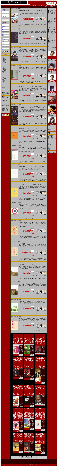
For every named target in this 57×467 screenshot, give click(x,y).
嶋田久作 (22, 320)
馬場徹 (35, 110)
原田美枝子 (36, 169)
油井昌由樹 (23, 69)
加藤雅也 (36, 131)
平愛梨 (32, 266)
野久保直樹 (32, 109)
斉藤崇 (38, 110)
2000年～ (4, 58)
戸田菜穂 (27, 68)
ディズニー (50, 136)
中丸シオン (39, 50)
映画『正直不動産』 (52, 40)
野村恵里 (36, 187)
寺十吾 (43, 187)
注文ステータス (54, 6)
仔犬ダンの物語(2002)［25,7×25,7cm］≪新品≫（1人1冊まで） (40, 434)
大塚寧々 (28, 188)
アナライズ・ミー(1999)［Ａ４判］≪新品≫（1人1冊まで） (40, 386)
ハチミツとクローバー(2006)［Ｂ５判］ (28, 222)
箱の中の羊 (50, 33)
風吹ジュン (41, 168)
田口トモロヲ (23, 32)
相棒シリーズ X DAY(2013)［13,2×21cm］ (29, 30)
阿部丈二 (31, 13)
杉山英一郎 (42, 186)
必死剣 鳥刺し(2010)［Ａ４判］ (27, 67)
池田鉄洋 (20, 226)
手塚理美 (22, 268)
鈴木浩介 (41, 88)
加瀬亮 (29, 223)
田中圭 (21, 168)
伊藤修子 (25, 267)
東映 (49, 147)
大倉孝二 (35, 302)
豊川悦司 (41, 67)
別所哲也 (32, 31)
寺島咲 (37, 109)
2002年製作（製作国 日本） (43, 450)
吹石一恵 (36, 205)
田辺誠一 (37, 88)
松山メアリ (36, 13)
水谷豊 (23, 33)
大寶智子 (44, 302)
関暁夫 (37, 186)
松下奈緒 (32, 130)
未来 (49, 43)
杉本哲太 (36, 320)
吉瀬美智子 (27, 90)
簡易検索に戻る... (5, 52)
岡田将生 (27, 187)
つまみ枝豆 (28, 69)
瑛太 (26, 186)
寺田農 (35, 51)
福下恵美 (23, 110)
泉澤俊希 (20, 111)
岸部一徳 (20, 71)
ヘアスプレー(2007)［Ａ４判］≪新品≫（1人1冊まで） (17, 336)
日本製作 (3, 63)
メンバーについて (5, 107)
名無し (49, 37)
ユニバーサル (50, 137)
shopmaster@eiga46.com (52, 5)
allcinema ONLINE (51, 130)
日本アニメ (3, 79)
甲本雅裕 (27, 12)
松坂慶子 (44, 131)
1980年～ (4, 60)
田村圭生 (34, 186)
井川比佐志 (26, 302)
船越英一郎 (40, 12)
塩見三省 (31, 169)
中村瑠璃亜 (41, 109)
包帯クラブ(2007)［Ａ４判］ (26, 166)
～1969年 (4, 62)
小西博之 (30, 50)
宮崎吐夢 (23, 225)
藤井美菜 (32, 131)
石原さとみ (44, 166)
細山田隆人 (36, 319)
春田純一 (38, 225)
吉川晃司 (23, 68)
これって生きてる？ (52, 32)
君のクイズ (50, 42)
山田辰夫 (25, 208)
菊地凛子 (40, 266)
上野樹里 (32, 284)
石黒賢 (40, 131)
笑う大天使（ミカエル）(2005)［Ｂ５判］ (29, 264)
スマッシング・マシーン (52, 60)
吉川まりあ (42, 110)
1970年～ (4, 61)
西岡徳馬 (26, 268)
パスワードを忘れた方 (5, 17)
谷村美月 (34, 267)
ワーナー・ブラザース (52, 138)
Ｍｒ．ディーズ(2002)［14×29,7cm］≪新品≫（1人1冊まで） (40, 358)
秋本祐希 (36, 89)
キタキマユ (39, 267)
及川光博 (26, 33)
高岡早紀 (40, 319)
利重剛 (35, 225)
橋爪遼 (31, 319)
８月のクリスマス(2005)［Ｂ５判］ (27, 301)
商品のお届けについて (5, 104)
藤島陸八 (23, 187)
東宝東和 (49, 144)
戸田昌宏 (29, 111)
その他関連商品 (4, 87)
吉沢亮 (26, 50)
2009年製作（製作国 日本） (21, 426)
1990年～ (4, 59)
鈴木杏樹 (37, 32)
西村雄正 (26, 13)
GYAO (49, 133)
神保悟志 (26, 51)
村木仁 (21, 267)
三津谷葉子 (43, 206)
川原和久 (23, 31)
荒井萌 (27, 110)
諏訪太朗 (30, 303)
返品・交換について (5, 106)
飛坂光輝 (32, 206)
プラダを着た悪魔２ (52, 31)
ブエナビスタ (50, 139)
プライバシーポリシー (5, 108)
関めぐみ (23, 12)
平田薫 (40, 187)
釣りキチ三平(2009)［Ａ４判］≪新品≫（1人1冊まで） (29, 410)
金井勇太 (25, 111)
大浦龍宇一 (31, 51)
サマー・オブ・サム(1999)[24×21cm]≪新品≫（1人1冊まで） (29, 386)
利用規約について (5, 109)
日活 (49, 149)
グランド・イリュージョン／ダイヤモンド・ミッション (52, 25)
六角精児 (41, 32)
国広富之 (26, 169)
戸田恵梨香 (28, 88)
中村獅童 (31, 225)
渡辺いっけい (32, 90)
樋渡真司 (44, 50)
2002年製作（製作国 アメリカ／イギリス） (31, 375)
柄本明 (32, 320)
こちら (34, 463)
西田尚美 (34, 149)
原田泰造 (41, 130)
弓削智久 (27, 131)
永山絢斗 (40, 89)
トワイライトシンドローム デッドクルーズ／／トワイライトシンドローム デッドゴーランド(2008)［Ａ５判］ (32, 108)
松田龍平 (24, 188)
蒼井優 (26, 223)
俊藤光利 (32, 69)
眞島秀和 (32, 187)
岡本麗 (21, 208)
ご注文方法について (5, 101)
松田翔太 (33, 88)
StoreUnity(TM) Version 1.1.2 (31, 464)
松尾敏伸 (36, 266)
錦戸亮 (42, 10)
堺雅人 (37, 223)
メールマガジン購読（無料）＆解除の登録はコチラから (5, 93)
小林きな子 (24, 319)
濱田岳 (23, 186)
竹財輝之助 (37, 130)
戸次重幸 (36, 31)
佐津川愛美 (30, 267)
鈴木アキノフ (41, 13)
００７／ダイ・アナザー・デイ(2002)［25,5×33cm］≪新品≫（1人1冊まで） (29, 358)
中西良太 (34, 50)
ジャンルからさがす (5, 98)
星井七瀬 (31, 110)
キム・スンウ (41, 205)
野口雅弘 (26, 303)
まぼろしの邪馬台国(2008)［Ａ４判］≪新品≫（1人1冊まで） (40, 410)
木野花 (29, 208)
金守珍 (39, 206)
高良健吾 (35, 12)
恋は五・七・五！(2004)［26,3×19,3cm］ (29, 318)
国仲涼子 (27, 31)
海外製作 (3, 56)
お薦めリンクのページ (52, 152)
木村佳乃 (32, 32)
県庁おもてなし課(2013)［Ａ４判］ (27, 10)
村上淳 (31, 68)
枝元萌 (28, 206)
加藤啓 (44, 266)
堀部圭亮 (38, 245)
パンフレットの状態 (5, 105)
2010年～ (4, 57)
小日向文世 (42, 69)
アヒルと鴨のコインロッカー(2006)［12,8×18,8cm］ (31, 184)
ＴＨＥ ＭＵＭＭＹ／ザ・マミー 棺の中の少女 (52, 19)
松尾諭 (31, 12)
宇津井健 (28, 32)
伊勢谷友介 (22, 223)
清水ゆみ (43, 225)
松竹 (49, 148)
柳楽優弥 (39, 166)
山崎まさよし (43, 301)
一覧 (3, 88)
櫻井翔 (44, 222)
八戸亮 (35, 206)
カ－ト (43, 6)
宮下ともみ (30, 286)
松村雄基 (22, 90)
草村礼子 (21, 303)
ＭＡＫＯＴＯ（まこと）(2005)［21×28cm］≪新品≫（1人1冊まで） (18, 434)
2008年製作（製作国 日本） (43, 425)
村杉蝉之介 (37, 69)
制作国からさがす (5, 97)
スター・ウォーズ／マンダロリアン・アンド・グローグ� (52, 13)
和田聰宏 (27, 89)
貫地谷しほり (25, 168)
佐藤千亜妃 (36, 168)
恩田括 (20, 188)
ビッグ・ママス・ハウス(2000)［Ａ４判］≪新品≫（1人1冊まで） (17, 386)
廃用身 (49, 41)
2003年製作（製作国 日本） (32, 448)
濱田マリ (23, 89)
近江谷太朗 (22, 51)
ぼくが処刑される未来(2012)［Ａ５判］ (28, 49)
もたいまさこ (27, 320)
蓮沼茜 (28, 319)
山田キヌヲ (40, 68)
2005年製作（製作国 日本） (21, 448)
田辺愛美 (22, 13)
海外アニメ (3, 71)
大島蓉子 (22, 169)
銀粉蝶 (27, 225)
